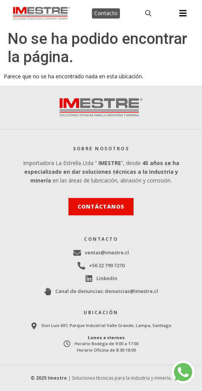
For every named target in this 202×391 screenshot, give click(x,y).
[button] (183, 13)
